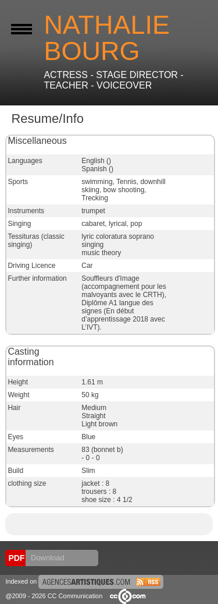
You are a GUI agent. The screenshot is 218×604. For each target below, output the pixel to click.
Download (46, 557)
